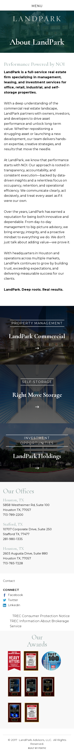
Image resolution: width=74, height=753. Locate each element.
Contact (9, 581)
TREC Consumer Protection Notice (41, 616)
